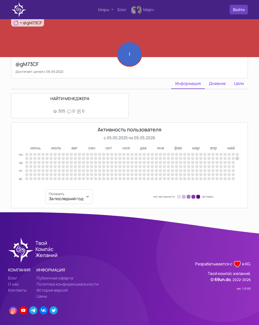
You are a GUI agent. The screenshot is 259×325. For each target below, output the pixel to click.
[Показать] (69, 196)
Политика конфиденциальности (67, 284)
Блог (122, 9)
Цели (239, 83)
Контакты (17, 290)
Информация (188, 83)
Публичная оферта (54, 278)
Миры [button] (104, 9)
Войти (239, 9)
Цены (41, 296)
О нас (13, 284)
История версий (52, 290)
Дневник (217, 83)
